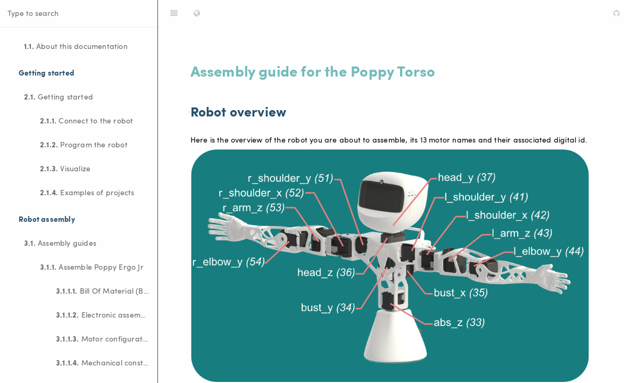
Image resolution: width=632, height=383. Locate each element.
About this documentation (76, 45)
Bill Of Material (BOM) (106, 290)
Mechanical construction (106, 362)
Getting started (58, 96)
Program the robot (84, 144)
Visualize (65, 168)
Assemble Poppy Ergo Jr (92, 266)
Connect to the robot (86, 120)
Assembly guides (60, 242)
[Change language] (197, 13)
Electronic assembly (103, 314)
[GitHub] (616, 13)
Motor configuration (104, 338)
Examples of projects (87, 192)
